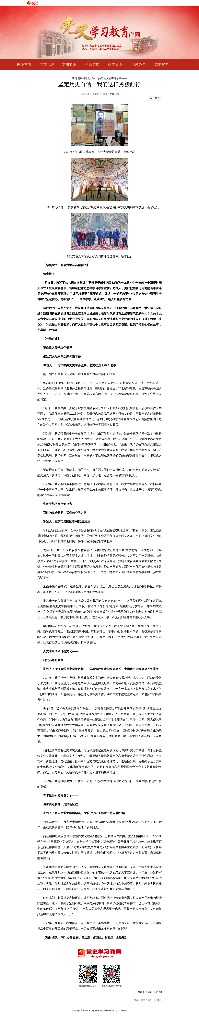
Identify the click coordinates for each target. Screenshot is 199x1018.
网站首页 (24, 64)
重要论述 (47, 64)
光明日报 (114, 94)
